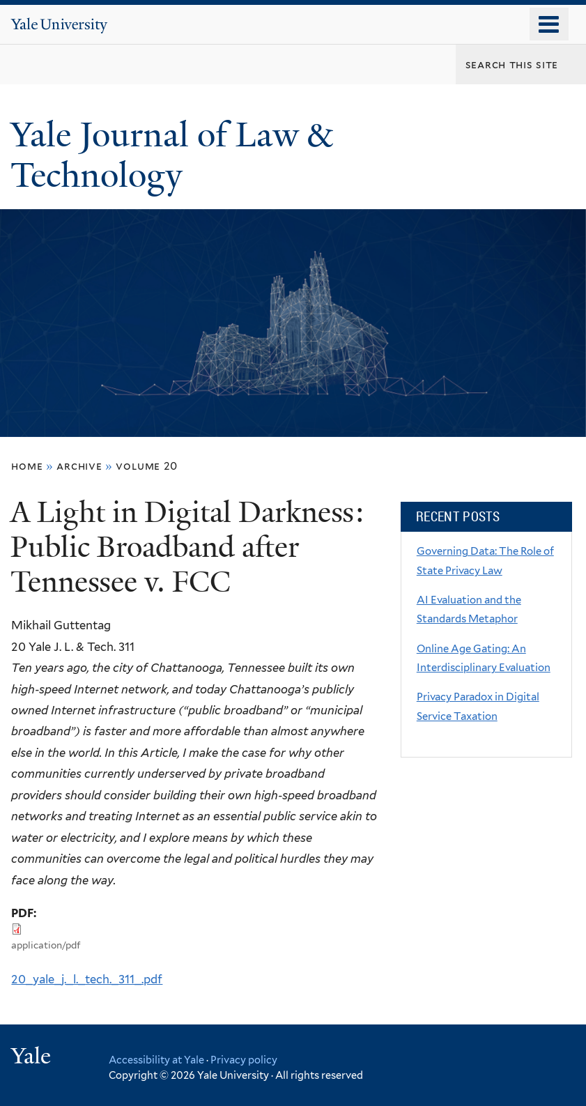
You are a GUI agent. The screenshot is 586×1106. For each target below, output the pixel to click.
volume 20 (147, 466)
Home (27, 466)
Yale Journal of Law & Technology (171, 155)
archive (79, 466)
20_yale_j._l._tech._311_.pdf (86, 979)
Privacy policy (243, 1060)
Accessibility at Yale (156, 1060)
